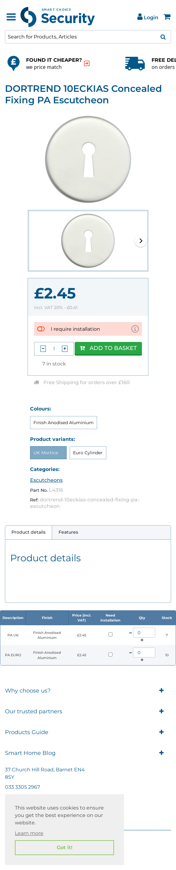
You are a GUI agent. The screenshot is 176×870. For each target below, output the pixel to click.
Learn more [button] (29, 833)
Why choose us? (88, 691)
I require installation (75, 329)
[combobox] (88, 36)
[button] (141, 241)
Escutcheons (46, 480)
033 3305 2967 (22, 787)
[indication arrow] (20, 63)
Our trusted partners (88, 712)
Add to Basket (108, 348)
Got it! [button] (65, 847)
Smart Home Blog (88, 753)
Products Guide (88, 732)
